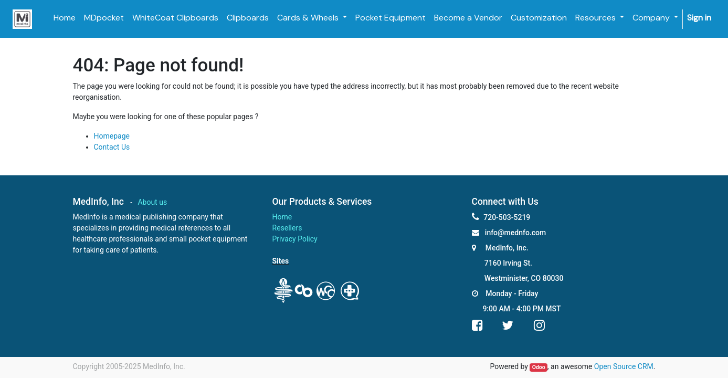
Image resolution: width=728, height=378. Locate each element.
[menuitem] (64, 17)
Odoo (538, 367)
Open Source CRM (623, 366)
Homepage (112, 136)
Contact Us (112, 147)
